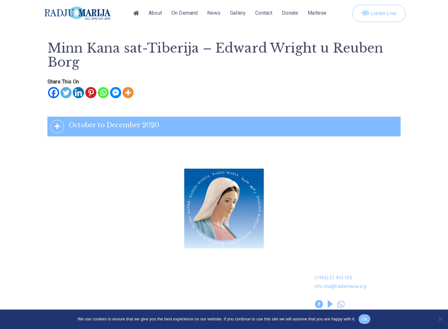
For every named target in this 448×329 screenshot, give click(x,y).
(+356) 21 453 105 (333, 277)
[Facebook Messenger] (115, 92)
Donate (290, 13)
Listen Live (378, 13)
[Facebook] (53, 92)
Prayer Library (241, 292)
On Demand (185, 13)
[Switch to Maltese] (317, 13)
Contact (263, 13)
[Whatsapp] (103, 92)
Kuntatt (233, 277)
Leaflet (51, 292)
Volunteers (147, 292)
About (155, 13)
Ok (364, 319)
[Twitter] (66, 92)
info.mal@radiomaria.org (340, 286)
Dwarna (142, 262)
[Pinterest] (90, 92)
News (213, 13)
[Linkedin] (78, 92)
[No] (440, 319)
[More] (128, 92)
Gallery (238, 13)
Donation (54, 262)
